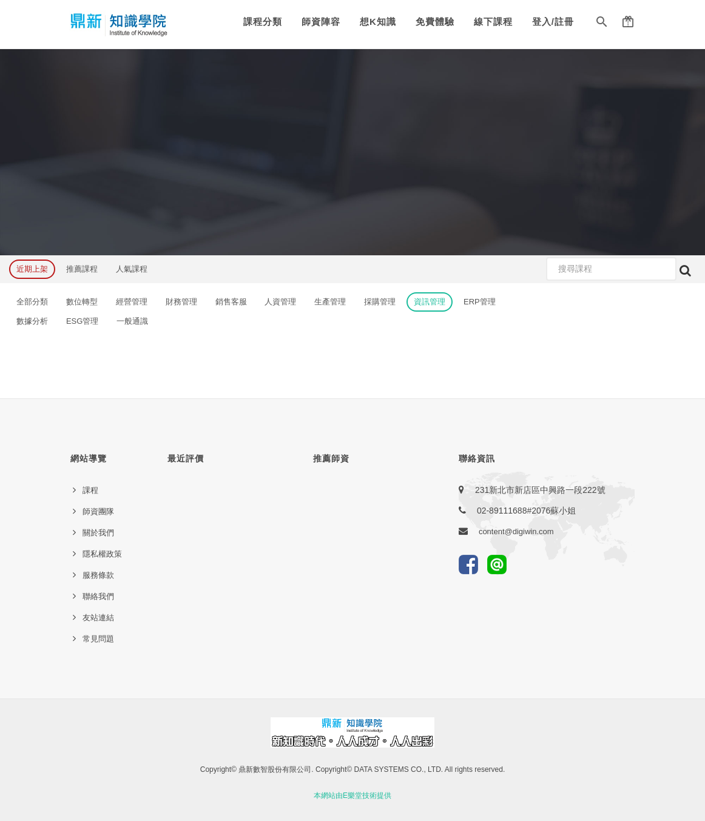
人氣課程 (131, 268)
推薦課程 (82, 268)
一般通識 (132, 321)
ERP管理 (480, 301)
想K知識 (378, 21)
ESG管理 (82, 321)
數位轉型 (82, 301)
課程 (90, 490)
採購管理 (380, 301)
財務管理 (181, 301)
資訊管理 (429, 301)
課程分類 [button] (262, 21)
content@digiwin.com (516, 531)
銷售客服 (231, 301)
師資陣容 (321, 21)
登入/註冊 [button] (553, 21)
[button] (602, 24)
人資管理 (280, 301)
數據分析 (32, 321)
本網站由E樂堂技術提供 (352, 795)
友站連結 (98, 617)
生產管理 (330, 301)
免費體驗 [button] (435, 21)
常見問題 (98, 638)
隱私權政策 (102, 553)
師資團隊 (98, 511)
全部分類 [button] (32, 301)
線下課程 (493, 21)
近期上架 (32, 268)
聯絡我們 (98, 596)
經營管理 (131, 301)
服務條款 (98, 575)
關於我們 (98, 532)
